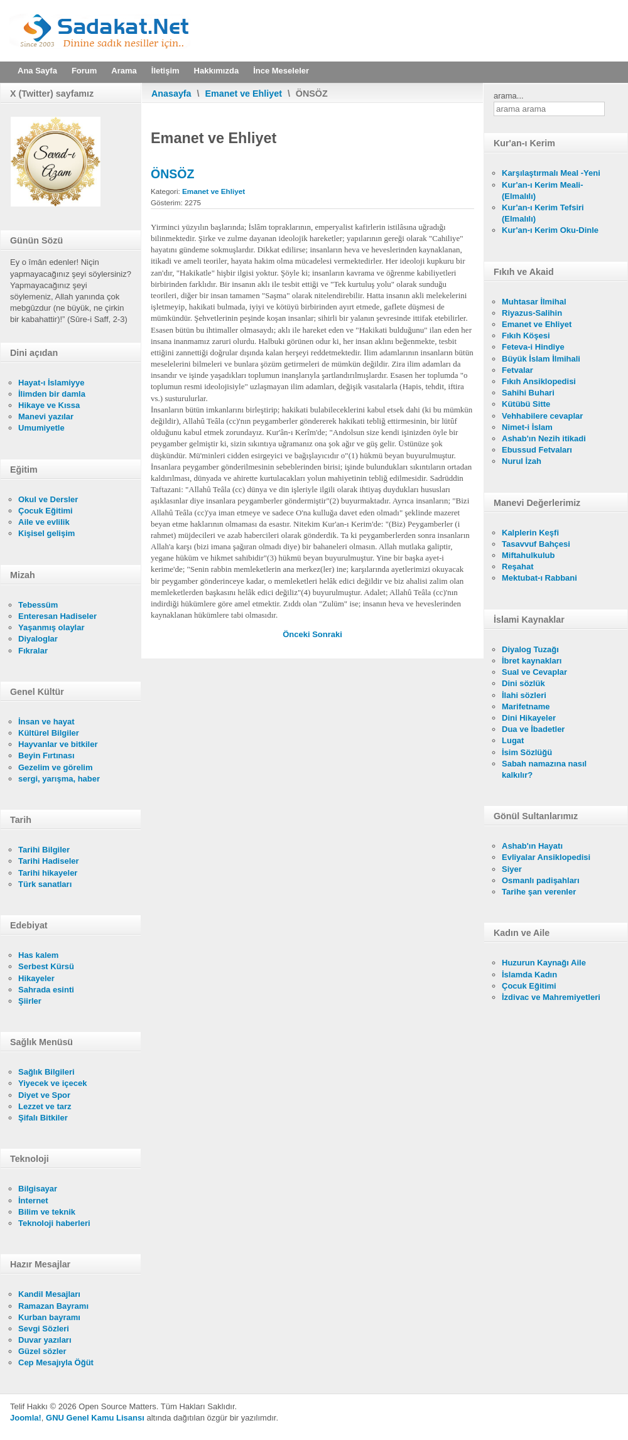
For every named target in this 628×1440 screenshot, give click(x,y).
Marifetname (526, 706)
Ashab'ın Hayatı (532, 846)
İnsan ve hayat (46, 721)
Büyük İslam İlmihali (541, 358)
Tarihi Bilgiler (44, 849)
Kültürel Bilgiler (48, 733)
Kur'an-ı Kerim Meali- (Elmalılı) (542, 190)
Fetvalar (517, 370)
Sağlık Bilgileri (46, 1072)
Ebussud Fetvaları (537, 449)
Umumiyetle (41, 428)
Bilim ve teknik (46, 1212)
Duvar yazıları (45, 1340)
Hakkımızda (216, 70)
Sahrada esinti (46, 989)
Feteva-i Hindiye (533, 347)
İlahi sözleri (524, 695)
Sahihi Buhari (528, 392)
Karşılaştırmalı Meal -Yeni (551, 173)
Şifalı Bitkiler (43, 1117)
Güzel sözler (42, 1351)
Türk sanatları (45, 884)
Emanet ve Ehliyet (243, 94)
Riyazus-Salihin (532, 313)
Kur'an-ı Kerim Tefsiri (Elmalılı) (543, 213)
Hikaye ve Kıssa (49, 405)
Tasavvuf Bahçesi (536, 544)
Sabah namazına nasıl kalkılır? (544, 769)
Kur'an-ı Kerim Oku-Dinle (550, 230)
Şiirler (29, 1001)
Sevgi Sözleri (43, 1328)
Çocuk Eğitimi (45, 510)
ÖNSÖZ (172, 174)
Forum (84, 70)
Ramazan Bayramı (53, 1306)
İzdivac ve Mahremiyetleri (551, 997)
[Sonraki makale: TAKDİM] (327, 634)
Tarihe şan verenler (539, 891)
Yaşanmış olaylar (51, 627)
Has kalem (38, 955)
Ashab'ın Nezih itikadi (544, 438)
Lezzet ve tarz (45, 1106)
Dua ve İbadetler (533, 729)
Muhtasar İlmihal (534, 301)
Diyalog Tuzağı (530, 649)
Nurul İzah (521, 461)
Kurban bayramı (49, 1317)
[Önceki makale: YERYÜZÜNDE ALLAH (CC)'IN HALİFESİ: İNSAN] (297, 634)
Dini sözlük (523, 683)
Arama (123, 70)
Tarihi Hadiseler (48, 861)
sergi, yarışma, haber (59, 778)
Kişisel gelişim (46, 533)
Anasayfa (171, 94)
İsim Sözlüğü (527, 752)
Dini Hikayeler (529, 718)
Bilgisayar (37, 1188)
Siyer (512, 869)
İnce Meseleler (281, 70)
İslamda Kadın (529, 974)
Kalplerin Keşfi (530, 532)
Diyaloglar (38, 638)
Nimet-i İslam (527, 427)
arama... (509, 95)
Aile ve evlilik (44, 522)
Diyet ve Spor (44, 1095)
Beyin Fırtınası (46, 755)
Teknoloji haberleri (54, 1223)
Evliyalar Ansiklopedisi (546, 857)
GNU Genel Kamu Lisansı (95, 1417)
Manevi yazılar (45, 416)
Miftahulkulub (528, 555)
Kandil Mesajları (49, 1294)
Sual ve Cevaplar (534, 672)
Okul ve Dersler (48, 499)
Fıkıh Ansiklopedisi (539, 381)
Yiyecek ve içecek (52, 1083)
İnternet (33, 1200)
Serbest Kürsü (46, 966)
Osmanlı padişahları (541, 880)
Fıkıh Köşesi (526, 335)
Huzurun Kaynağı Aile (544, 962)
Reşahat (518, 566)
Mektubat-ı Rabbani (539, 578)
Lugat (513, 740)
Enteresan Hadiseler (57, 616)
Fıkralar (33, 650)
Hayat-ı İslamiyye (51, 382)
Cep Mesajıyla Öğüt (56, 1362)
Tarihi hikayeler (47, 873)
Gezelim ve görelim (55, 767)
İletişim (165, 70)
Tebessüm (38, 605)
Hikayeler (36, 978)
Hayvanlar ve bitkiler (57, 744)
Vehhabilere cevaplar (542, 416)
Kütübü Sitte (526, 404)
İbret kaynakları (531, 660)
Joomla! (25, 1417)
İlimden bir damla (51, 394)
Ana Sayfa (37, 70)
